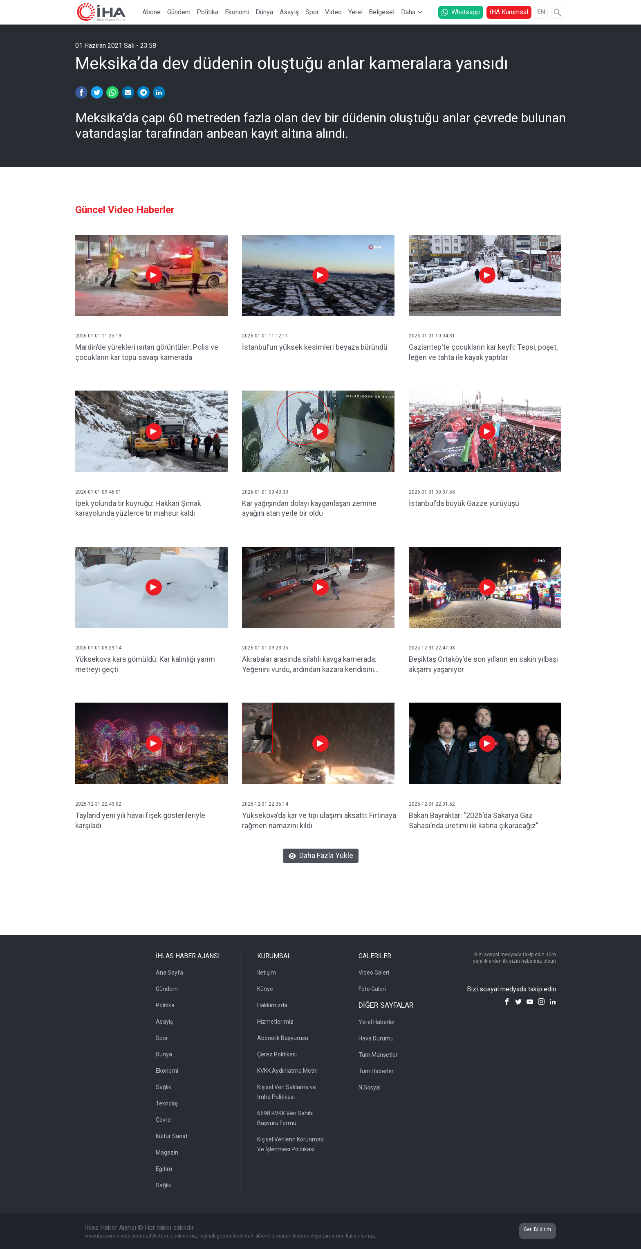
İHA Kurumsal (509, 12)
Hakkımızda (272, 1005)
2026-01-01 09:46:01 (98, 492)
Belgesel (381, 12)
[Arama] (557, 12)
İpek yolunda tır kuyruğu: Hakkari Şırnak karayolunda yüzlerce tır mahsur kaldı (138, 508)
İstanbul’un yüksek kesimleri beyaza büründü (315, 347)
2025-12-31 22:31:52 (432, 804)
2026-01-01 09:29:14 (98, 648)
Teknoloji (167, 1103)
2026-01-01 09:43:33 (265, 492)
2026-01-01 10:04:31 (432, 336)
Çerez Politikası (277, 1054)
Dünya (264, 12)
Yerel (355, 12)
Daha (408, 12)
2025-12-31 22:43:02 (98, 804)
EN (541, 12)
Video (333, 12)
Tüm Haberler (376, 1071)
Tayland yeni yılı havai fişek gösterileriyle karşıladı (140, 820)
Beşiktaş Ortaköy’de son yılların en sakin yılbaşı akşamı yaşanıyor (483, 664)
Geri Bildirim (537, 1229)
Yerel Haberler (377, 1022)
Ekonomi (237, 12)
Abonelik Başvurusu (282, 1038)
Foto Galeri (372, 989)
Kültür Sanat (172, 1136)
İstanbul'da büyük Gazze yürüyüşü (464, 503)
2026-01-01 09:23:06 (265, 648)
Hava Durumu (376, 1038)
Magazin (167, 1152)
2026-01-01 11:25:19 (98, 336)
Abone (151, 12)
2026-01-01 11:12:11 (265, 336)
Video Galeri (374, 972)
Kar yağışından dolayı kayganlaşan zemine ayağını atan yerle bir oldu (309, 508)
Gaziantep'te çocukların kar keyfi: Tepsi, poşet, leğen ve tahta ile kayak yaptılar (483, 352)
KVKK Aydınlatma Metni (287, 1070)
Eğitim (164, 1169)
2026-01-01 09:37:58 (432, 492)
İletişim (266, 972)
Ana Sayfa (169, 972)
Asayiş (289, 12)
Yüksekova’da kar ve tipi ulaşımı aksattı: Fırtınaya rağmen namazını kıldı (319, 820)
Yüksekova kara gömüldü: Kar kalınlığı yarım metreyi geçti (145, 664)
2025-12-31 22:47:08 (432, 648)
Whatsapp (461, 12)
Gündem (179, 12)
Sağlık (163, 1087)
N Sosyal (370, 1087)
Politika (207, 12)
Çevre (163, 1119)
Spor (312, 12)
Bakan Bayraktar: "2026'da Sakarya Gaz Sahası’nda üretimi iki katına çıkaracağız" (473, 820)
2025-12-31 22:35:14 (265, 804)
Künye (265, 989)
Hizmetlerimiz (275, 1021)
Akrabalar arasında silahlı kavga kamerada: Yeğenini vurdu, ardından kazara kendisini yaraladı (309, 665)
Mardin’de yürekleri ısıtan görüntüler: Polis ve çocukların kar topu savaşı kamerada (146, 352)
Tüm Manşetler (378, 1054)
